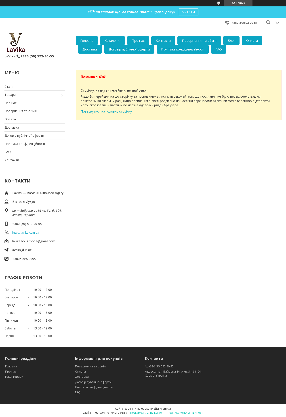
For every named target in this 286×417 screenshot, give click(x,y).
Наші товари (14, 377)
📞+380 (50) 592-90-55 (159, 366)
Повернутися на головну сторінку (106, 111)
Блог (231, 40)
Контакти (163, 40)
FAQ (218, 49)
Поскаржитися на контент (147, 413)
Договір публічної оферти (129, 49)
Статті (9, 86)
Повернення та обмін (199, 40)
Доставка (89, 49)
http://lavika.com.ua (25, 233)
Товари (10, 94)
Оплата (252, 40)
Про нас (138, 40)
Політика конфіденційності (182, 49)
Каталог (111, 40)
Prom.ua (165, 409)
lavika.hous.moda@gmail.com (33, 241)
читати (188, 11)
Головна (86, 40)
